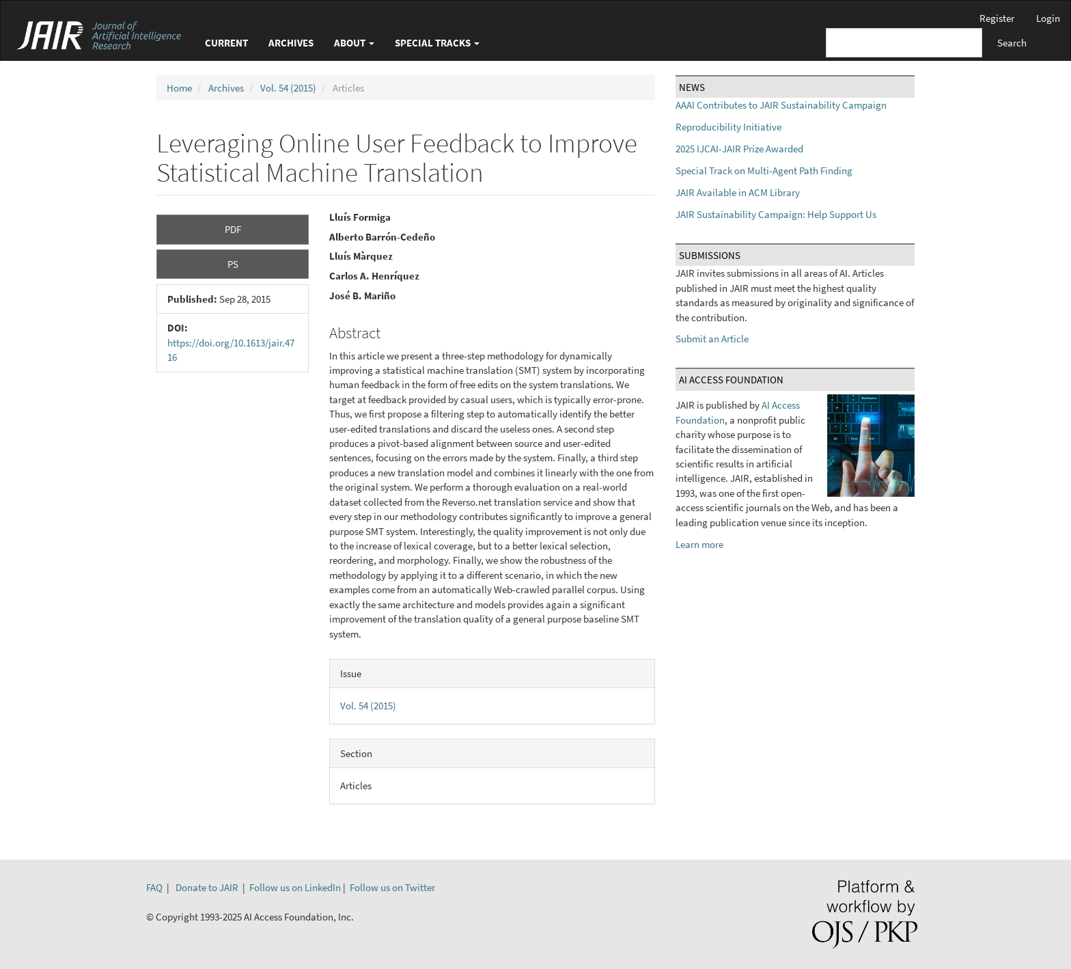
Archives (291, 42)
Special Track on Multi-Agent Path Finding (764, 170)
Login (1048, 18)
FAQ (154, 887)
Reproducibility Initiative (728, 126)
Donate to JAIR (207, 887)
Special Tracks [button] (437, 42)
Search (1012, 42)
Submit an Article (712, 338)
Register (996, 18)
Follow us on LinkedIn (295, 887)
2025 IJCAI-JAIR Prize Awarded (739, 148)
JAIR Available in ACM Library (738, 192)
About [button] (354, 42)
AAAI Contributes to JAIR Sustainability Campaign (781, 104)
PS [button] (232, 264)
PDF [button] (233, 229)
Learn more (699, 544)
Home (179, 87)
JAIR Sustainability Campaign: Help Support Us (776, 214)
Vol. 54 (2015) (288, 87)
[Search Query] (904, 42)
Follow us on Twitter (392, 887)
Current (226, 42)
